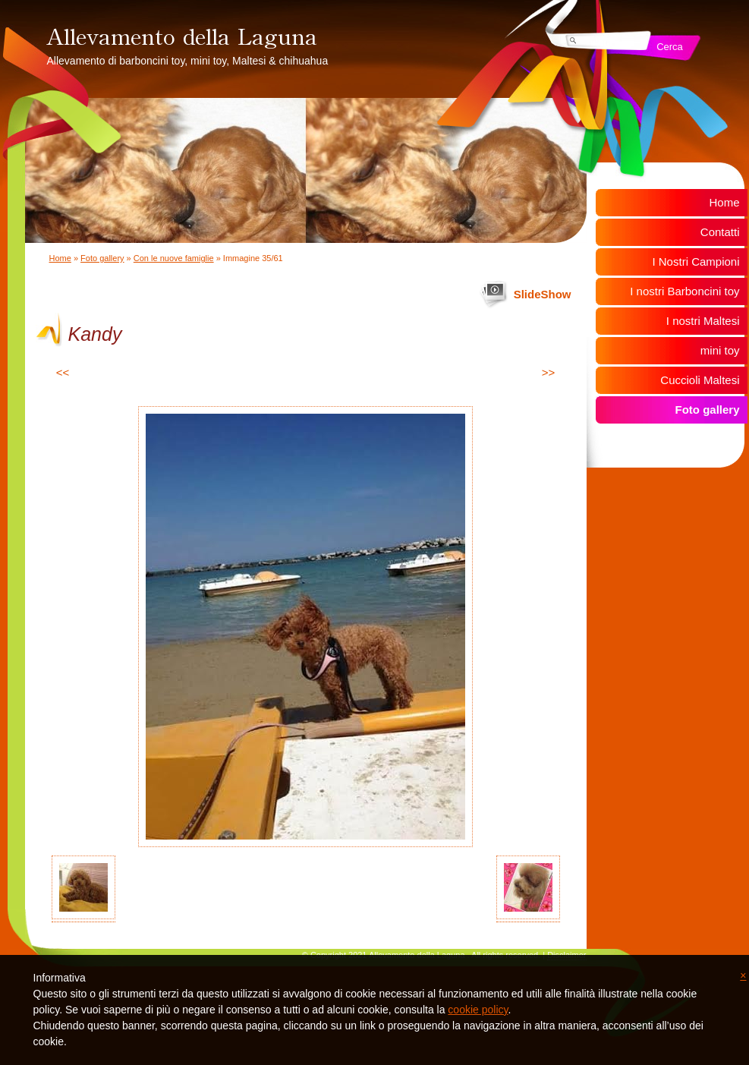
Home (60, 258)
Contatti (720, 231)
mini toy (720, 350)
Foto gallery (102, 258)
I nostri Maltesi (703, 320)
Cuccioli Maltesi (699, 379)
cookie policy (478, 1010)
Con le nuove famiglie (174, 258)
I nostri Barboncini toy (684, 291)
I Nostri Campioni (695, 261)
